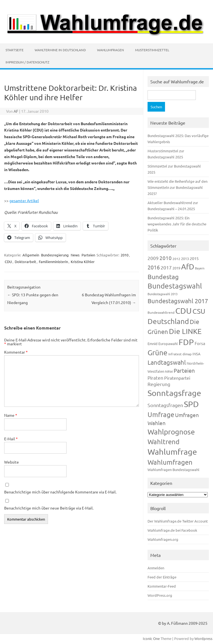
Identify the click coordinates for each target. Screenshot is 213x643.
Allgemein (30, 255)
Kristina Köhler (83, 261)
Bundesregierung (55, 255)
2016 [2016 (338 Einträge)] (154, 267)
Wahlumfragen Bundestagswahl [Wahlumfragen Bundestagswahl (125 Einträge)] (173, 469)
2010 (124, 255)
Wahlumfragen (110, 50)
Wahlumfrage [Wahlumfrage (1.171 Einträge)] (172, 451)
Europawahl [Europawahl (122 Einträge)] (168, 343)
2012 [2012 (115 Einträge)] (176, 258)
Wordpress (203, 638)
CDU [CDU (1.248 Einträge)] (183, 310)
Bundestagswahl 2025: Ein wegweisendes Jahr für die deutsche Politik (177, 223)
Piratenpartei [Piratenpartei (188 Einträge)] (177, 377)
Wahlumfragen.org (163, 539)
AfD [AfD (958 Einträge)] (187, 266)
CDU (8, 261)
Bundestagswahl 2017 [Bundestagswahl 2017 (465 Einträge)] (178, 300)
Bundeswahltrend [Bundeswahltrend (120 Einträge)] (161, 312)
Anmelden (156, 567)
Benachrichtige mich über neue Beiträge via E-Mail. (48, 507)
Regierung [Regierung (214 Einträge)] (159, 384)
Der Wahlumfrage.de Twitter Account (178, 521)
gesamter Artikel (24, 200)
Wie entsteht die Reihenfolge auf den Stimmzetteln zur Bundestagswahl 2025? (177, 187)
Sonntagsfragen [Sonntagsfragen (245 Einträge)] (165, 405)
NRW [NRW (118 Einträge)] (169, 371)
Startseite (15, 50)
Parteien (88, 255)
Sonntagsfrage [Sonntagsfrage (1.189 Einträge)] (174, 393)
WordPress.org (160, 595)
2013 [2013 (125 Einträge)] (185, 258)
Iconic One (151, 638)
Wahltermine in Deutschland (60, 50)
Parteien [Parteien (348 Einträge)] (184, 370)
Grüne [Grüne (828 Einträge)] (158, 352)
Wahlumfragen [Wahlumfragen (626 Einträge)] (170, 462)
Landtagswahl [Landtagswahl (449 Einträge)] (167, 362)
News (75, 255)
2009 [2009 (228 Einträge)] (153, 258)
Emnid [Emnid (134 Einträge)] (153, 343)
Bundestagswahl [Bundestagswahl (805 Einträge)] (175, 286)
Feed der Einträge (162, 577)
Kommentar (16, 351)
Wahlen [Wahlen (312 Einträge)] (157, 423)
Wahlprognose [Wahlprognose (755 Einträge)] (171, 432)
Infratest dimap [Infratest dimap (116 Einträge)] (180, 354)
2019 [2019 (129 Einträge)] (176, 268)
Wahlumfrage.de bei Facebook (172, 530)
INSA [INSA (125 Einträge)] (196, 353)
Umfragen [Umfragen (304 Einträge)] (187, 414)
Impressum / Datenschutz (27, 62)
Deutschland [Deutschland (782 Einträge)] (168, 321)
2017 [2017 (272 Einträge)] (166, 267)
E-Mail (11, 438)
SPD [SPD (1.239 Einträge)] (191, 404)
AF (16, 111)
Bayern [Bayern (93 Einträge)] (199, 268)
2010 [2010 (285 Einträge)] (165, 257)
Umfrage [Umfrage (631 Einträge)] (161, 414)
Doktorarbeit (25, 261)
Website (11, 461)
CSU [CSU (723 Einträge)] (198, 311)
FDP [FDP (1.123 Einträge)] (186, 342)
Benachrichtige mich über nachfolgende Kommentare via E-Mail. (60, 491)
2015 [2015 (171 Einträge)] (194, 258)
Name (10, 415)
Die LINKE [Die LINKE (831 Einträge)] (185, 331)
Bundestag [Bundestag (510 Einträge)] (163, 276)
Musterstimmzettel (152, 50)
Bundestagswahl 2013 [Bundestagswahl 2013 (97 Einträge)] (163, 294)
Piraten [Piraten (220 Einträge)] (155, 377)
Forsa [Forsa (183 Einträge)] (200, 343)
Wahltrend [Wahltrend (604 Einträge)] (163, 442)
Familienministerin (53, 261)
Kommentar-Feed (162, 586)
